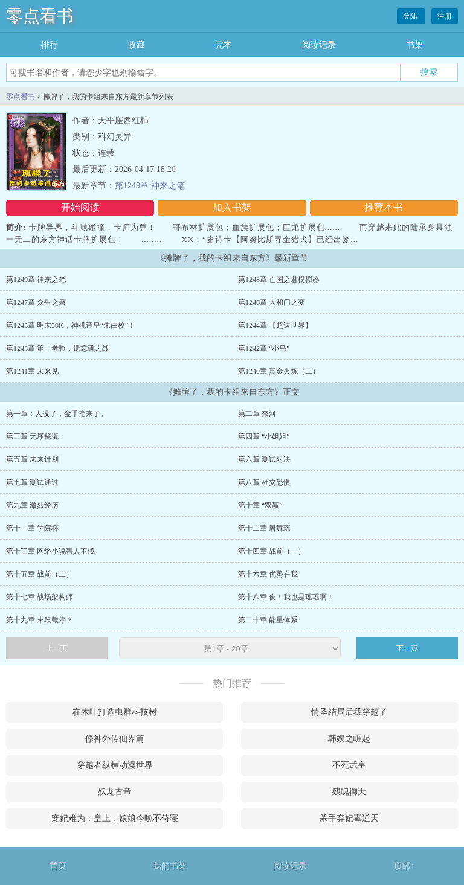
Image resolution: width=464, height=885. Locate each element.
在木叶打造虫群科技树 (114, 712)
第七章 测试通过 (32, 482)
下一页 (407, 648)
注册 (444, 16)
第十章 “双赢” (260, 505)
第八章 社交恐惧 (264, 482)
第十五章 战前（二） (39, 574)
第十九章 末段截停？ (39, 620)
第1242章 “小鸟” (264, 348)
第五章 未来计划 (32, 459)
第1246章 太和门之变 (271, 302)
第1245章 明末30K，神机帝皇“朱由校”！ (70, 325)
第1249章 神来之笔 (150, 185)
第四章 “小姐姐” (264, 436)
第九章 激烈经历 (32, 505)
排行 (49, 45)
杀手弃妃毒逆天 (349, 818)
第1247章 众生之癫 (36, 302)
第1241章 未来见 (32, 371)
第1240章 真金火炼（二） (279, 371)
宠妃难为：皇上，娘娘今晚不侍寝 (114, 818)
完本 (223, 45)
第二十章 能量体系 (268, 620)
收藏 (136, 45)
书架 (414, 45)
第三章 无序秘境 (32, 436)
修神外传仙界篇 (114, 738)
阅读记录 (319, 45)
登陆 (411, 16)
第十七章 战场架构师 (39, 597)
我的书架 (170, 866)
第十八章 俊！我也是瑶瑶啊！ (286, 597)
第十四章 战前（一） (271, 551)
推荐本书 (383, 207)
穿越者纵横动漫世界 (115, 765)
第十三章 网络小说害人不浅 (50, 551)
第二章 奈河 (257, 413)
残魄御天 (349, 791)
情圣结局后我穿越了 (349, 712)
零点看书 (40, 16)
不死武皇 (349, 765)
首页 (58, 866)
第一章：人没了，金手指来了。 (57, 413)
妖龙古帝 (115, 791)
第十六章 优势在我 (268, 574)
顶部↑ (403, 866)
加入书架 (232, 207)
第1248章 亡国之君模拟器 (279, 279)
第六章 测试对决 (264, 459)
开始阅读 (80, 207)
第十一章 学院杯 (32, 528)
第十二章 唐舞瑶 (264, 528)
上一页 (57, 648)
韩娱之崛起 (349, 738)
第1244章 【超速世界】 (275, 325)
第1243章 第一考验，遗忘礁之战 (57, 348)
